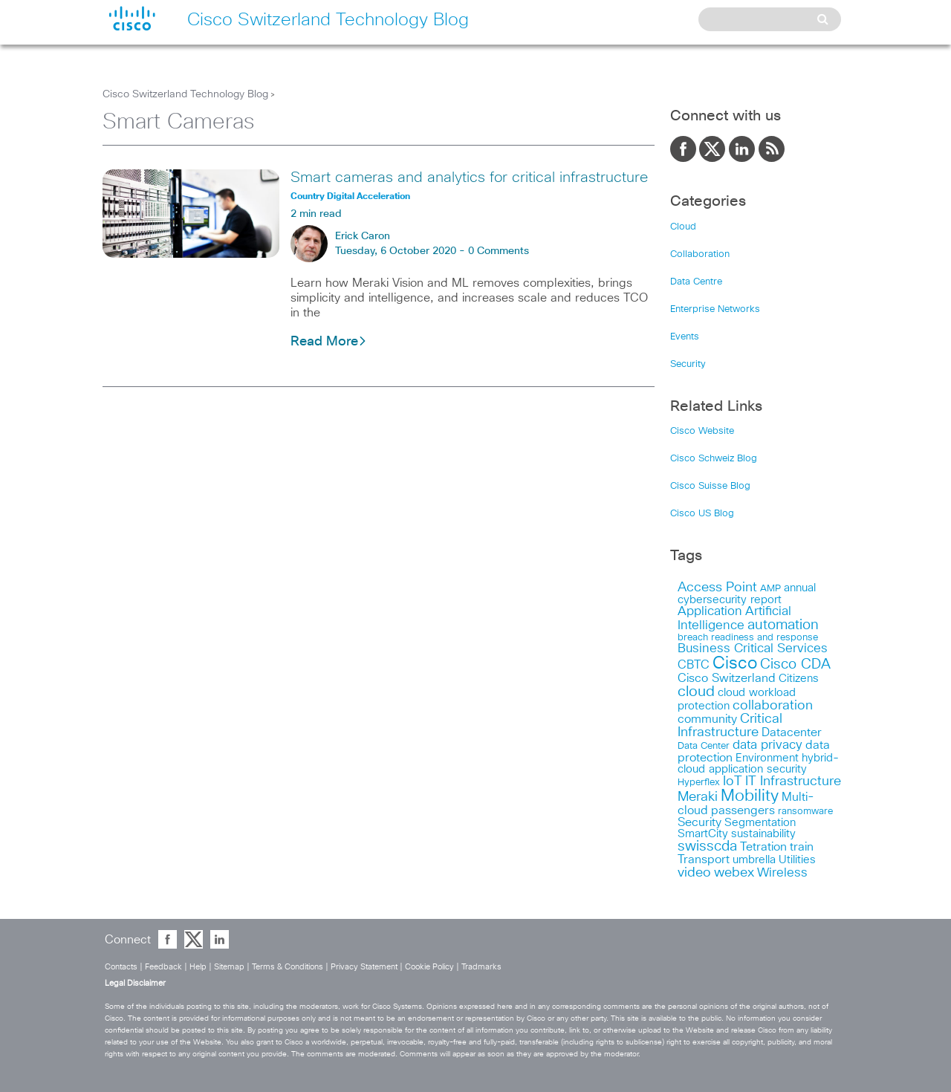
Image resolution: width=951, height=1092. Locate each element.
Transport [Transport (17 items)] (704, 859)
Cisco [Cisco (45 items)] (735, 663)
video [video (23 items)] (694, 873)
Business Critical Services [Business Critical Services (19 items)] (753, 649)
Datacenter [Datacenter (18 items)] (792, 732)
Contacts (121, 967)
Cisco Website (702, 431)
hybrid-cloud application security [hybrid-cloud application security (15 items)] (758, 764)
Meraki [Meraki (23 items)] (698, 797)
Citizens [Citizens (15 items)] (799, 678)
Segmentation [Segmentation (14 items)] (760, 822)
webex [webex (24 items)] (734, 872)
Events (684, 337)
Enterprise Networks (715, 309)
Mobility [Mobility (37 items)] (750, 796)
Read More (329, 341)
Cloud (683, 227)
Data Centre (696, 282)
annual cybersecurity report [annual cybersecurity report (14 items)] (747, 593)
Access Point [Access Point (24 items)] (717, 587)
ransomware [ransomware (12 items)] (805, 811)
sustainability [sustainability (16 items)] (763, 833)
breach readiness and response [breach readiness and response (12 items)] (748, 637)
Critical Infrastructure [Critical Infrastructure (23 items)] (730, 725)
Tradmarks (481, 967)
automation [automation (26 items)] (783, 625)
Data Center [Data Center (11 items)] (704, 746)
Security (688, 364)
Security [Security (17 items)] (699, 822)
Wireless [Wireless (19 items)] (782, 873)
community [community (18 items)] (707, 719)
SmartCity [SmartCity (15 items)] (703, 833)
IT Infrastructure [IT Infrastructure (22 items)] (793, 781)
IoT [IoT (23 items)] (732, 781)
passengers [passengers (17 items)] (743, 810)
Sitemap (229, 967)
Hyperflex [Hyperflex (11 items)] (699, 782)
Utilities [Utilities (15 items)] (797, 859)
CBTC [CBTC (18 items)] (694, 665)
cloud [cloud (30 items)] (696, 691)
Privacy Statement (364, 967)
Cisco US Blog (702, 514)
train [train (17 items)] (802, 847)
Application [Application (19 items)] (710, 611)
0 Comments (498, 251)
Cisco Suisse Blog (710, 486)
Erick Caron (362, 236)
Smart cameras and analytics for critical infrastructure (469, 177)
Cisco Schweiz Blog (713, 459)
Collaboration (700, 254)
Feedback (163, 967)
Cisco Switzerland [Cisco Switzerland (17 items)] (727, 678)
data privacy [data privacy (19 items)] (767, 745)
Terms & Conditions (287, 967)
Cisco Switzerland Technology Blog (185, 94)
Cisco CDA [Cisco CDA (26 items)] (795, 664)
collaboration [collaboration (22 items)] (773, 705)
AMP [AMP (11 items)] (770, 589)
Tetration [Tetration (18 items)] (763, 847)
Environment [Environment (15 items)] (767, 758)
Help (198, 967)
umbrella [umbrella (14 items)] (754, 859)
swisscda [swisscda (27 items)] (707, 846)
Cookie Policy (429, 967)
